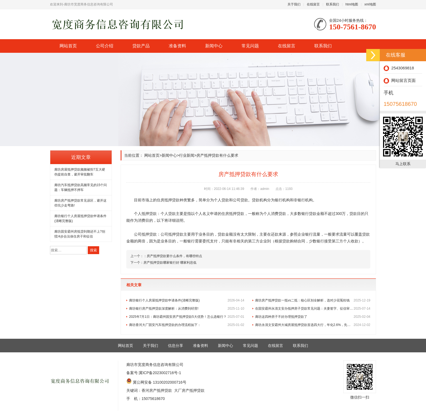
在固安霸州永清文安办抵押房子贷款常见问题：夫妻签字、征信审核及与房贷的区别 (312, 308)
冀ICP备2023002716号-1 (160, 373)
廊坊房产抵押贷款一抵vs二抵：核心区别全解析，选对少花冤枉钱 (312, 300)
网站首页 (68, 46)
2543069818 (399, 68)
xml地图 (370, 4)
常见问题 (250, 46)
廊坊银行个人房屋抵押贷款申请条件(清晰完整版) (186, 300)
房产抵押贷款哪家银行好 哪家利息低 (169, 262)
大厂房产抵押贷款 (189, 390)
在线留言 (313, 4)
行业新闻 (186, 155)
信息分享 (175, 345)
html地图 (352, 4)
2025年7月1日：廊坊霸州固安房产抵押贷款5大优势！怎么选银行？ (186, 317)
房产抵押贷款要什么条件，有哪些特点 (174, 256)
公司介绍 (104, 46)
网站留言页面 (400, 80)
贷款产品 (141, 46)
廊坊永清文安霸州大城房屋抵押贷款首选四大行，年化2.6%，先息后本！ (312, 325)
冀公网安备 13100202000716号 (159, 382)
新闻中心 (214, 46)
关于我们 (293, 4)
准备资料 (177, 46)
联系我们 (332, 4)
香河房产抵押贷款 (157, 390)
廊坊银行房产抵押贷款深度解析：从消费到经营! (186, 308)
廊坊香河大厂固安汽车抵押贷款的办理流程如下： (186, 325)
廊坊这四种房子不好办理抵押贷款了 (312, 317)
